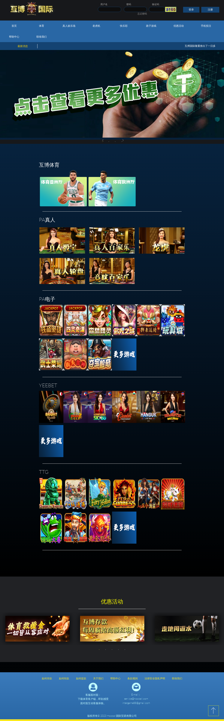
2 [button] (109, 142)
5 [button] (125, 649)
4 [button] (118, 649)
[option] (112, 94)
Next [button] (123, 140)
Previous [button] (103, 140)
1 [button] (99, 649)
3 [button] (115, 142)
